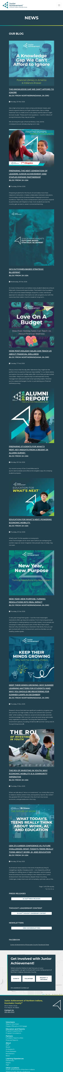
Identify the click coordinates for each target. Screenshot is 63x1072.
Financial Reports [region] (12, 1040)
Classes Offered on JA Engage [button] (16, 1026)
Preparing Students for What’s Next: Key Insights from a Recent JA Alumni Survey (28, 449)
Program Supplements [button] (14, 1031)
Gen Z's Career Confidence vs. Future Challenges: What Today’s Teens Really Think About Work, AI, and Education (31, 849)
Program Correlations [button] (13, 1033)
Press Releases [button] (11, 1051)
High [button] (7, 1065)
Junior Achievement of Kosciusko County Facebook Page (29, 944)
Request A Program (44, 978)
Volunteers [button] (10, 1022)
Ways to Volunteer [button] (12, 1024)
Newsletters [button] (10, 1053)
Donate (16, 978)
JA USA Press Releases (31, 898)
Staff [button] (7, 1045)
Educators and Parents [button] (15, 1029)
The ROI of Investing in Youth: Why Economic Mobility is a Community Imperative (28, 773)
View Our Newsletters (31, 928)
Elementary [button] (10, 1060)
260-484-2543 (9, 1012)
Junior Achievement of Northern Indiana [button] (20, 1069)
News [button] (8, 1056)
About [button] (8, 1043)
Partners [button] (9, 1036)
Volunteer (29, 978)
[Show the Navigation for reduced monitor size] (59, 5)
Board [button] (8, 1047)
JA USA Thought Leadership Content (31, 913)
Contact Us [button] (9, 1010)
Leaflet (43, 994)
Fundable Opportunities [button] (14, 1038)
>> (53, 889)
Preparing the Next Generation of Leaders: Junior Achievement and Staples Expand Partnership (28, 174)
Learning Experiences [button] (15, 1058)
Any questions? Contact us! (20, 988)
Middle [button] (8, 1063)
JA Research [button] (10, 1049)
